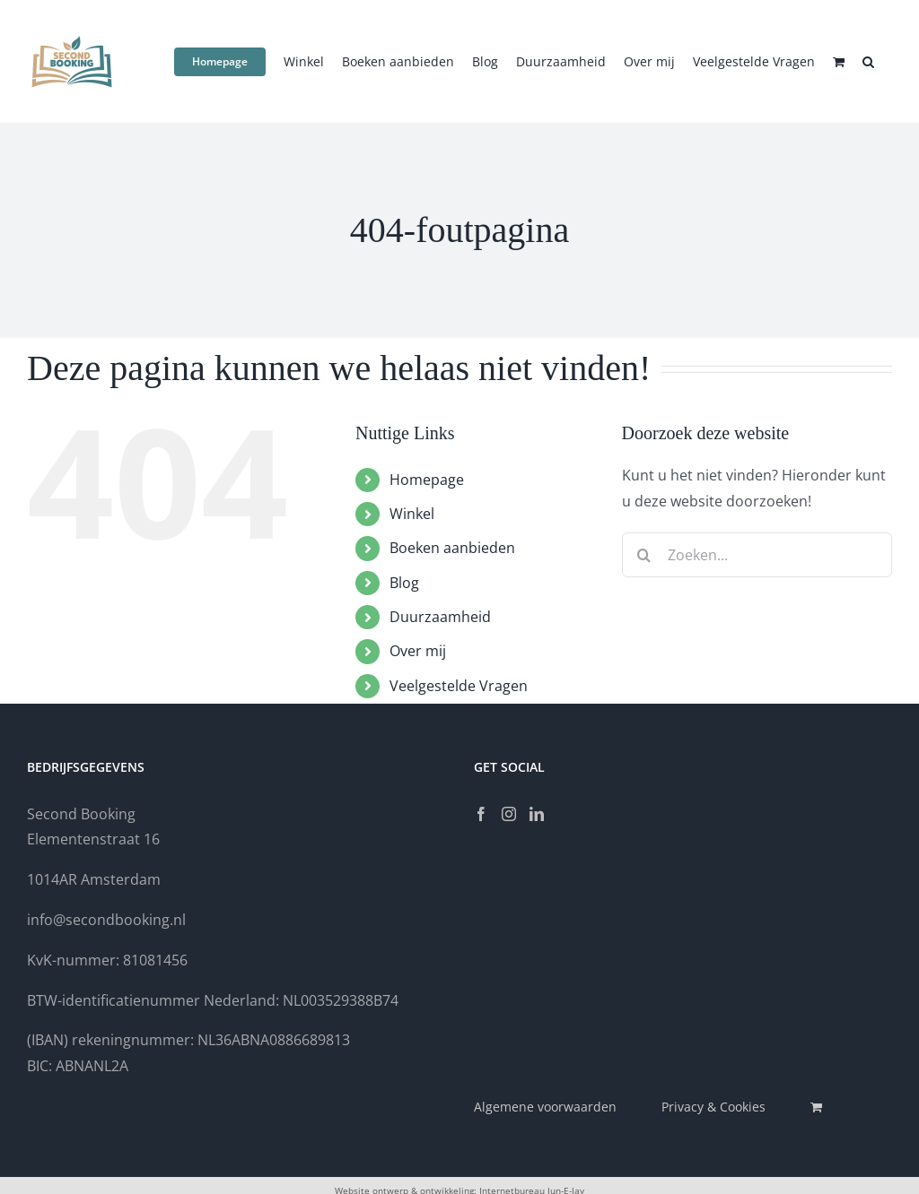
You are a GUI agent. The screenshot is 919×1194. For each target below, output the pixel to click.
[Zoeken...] (757, 554)
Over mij (417, 651)
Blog (404, 583)
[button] (868, 60)
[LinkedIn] (537, 814)
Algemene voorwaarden (545, 1106)
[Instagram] (509, 814)
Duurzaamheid (440, 617)
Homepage (426, 479)
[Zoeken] (644, 554)
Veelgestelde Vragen (458, 686)
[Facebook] (481, 814)
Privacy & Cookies (713, 1106)
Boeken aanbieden (452, 548)
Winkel (411, 513)
